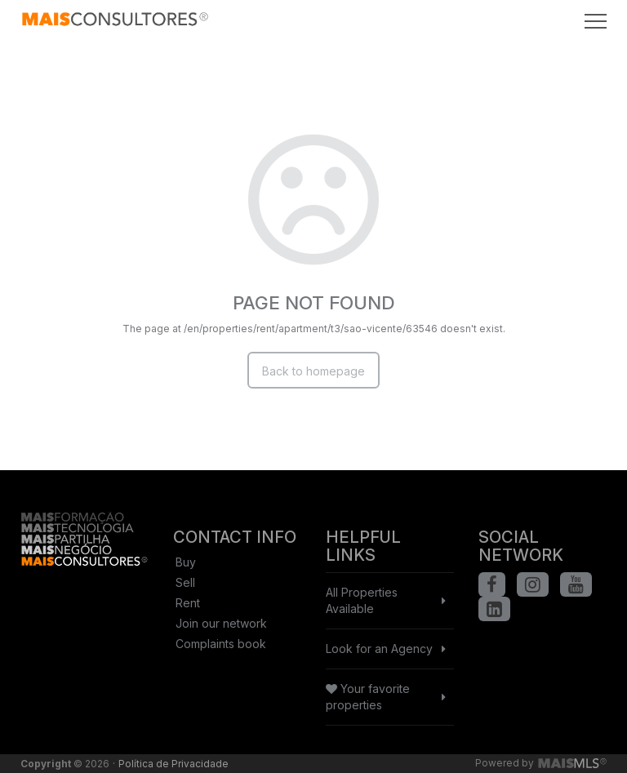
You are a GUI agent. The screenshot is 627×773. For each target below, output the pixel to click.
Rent (188, 603)
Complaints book (221, 644)
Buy (186, 562)
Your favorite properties (368, 697)
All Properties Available (362, 600)
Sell (185, 582)
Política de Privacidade (173, 763)
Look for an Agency (379, 648)
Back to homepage (313, 371)
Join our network (221, 623)
